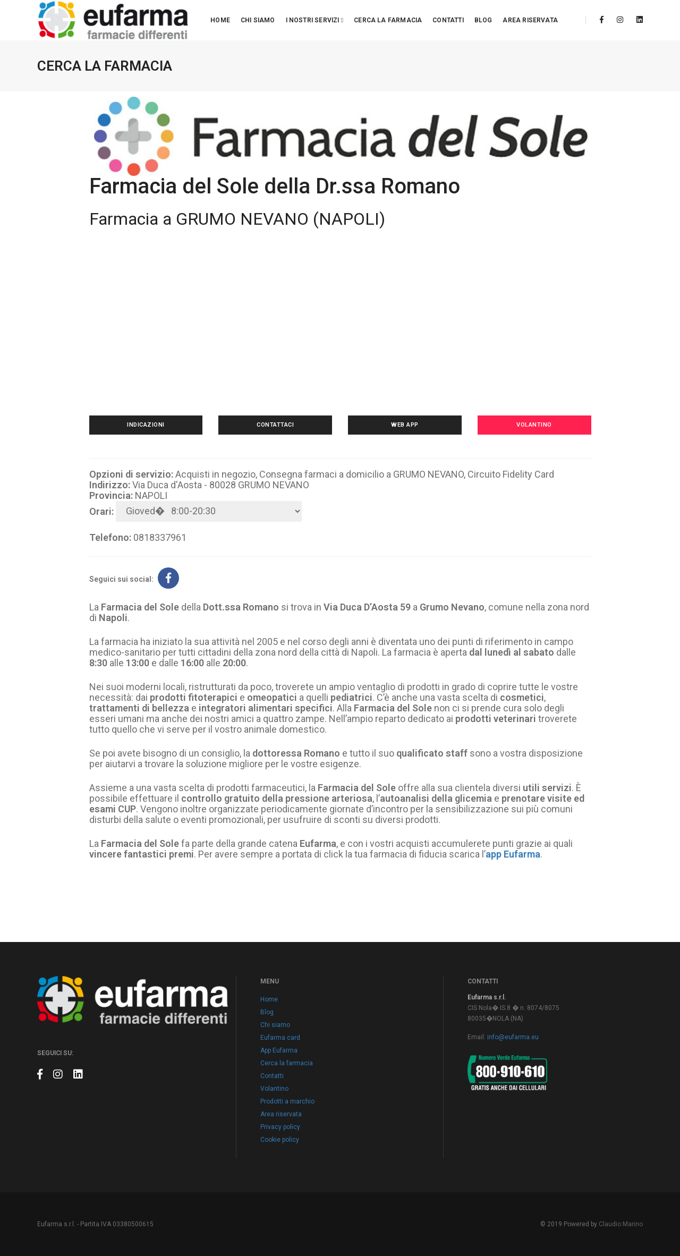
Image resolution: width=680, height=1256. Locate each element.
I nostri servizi (315, 20)
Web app (405, 424)
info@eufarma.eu (513, 1037)
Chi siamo (258, 20)
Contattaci (275, 424)
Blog (483, 20)
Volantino (534, 424)
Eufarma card (280, 1037)
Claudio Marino (621, 1224)
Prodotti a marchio (287, 1101)
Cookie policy (279, 1139)
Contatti (447, 20)
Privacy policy (280, 1127)
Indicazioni (146, 424)
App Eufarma (279, 1050)
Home (220, 20)
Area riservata (530, 20)
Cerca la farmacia (388, 20)
